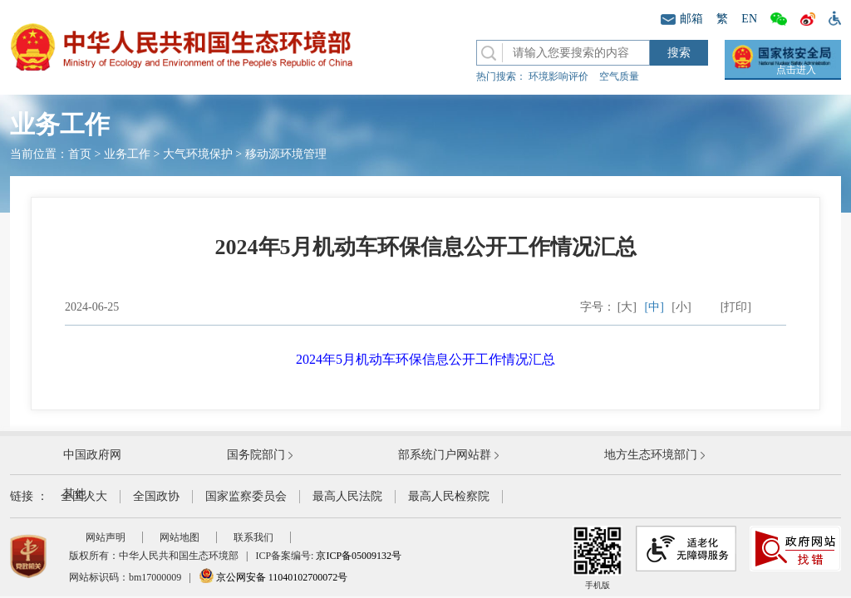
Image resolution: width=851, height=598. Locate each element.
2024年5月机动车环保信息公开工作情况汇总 (425, 359)
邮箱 (682, 18)
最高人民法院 (347, 496)
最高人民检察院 (448, 496)
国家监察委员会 (246, 496)
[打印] (736, 307)
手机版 (597, 558)
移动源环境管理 (286, 154)
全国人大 (84, 496)
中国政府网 (92, 454)
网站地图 (179, 537)
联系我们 (253, 537)
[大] (627, 307)
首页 (79, 154)
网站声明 (105, 537)
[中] (654, 307)
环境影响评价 (558, 76)
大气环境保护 (198, 154)
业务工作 (127, 154)
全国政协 (156, 496)
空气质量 (619, 76)
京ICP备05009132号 (358, 555)
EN (749, 18)
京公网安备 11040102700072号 (273, 577)
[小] (681, 307)
